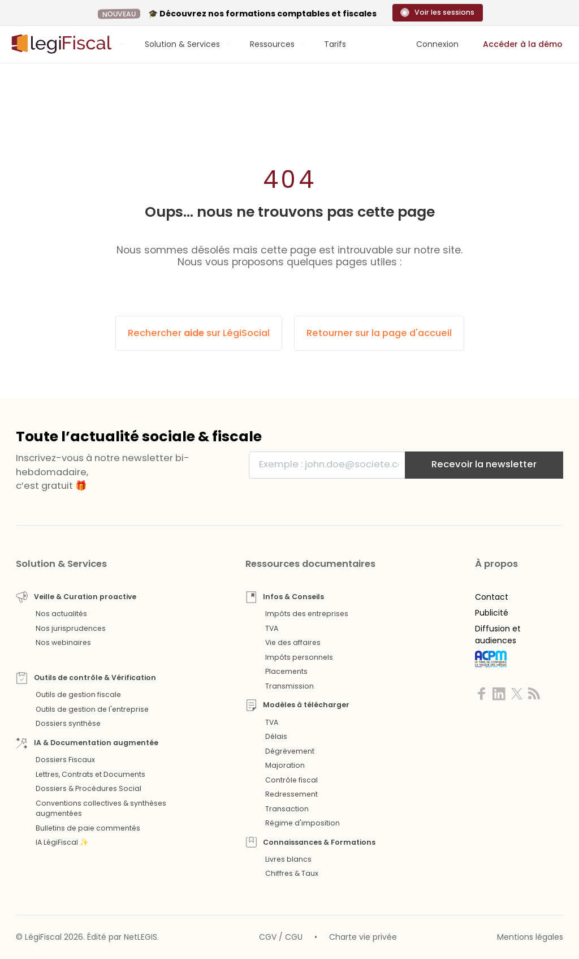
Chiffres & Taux (291, 873)
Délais (276, 736)
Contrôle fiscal (291, 780)
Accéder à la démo (523, 44)
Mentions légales (530, 937)
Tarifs (335, 44)
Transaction (287, 809)
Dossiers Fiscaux (65, 759)
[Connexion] (437, 44)
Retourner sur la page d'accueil (379, 332)
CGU (294, 937)
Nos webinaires (63, 642)
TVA (271, 628)
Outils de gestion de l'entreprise (92, 709)
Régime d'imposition (302, 823)
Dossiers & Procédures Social (88, 788)
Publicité (491, 612)
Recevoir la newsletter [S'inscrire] (484, 464)
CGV (267, 937)
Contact (491, 597)
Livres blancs (288, 859)
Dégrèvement (289, 751)
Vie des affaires (293, 642)
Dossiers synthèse (68, 723)
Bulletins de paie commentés (88, 828)
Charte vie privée (363, 937)
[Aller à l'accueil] (60, 44)
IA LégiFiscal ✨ (62, 842)
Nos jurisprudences (71, 628)
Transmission (289, 686)
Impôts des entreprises (306, 613)
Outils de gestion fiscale (78, 694)
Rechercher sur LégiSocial (199, 332)
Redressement (291, 794)
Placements (286, 671)
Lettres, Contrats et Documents (90, 774)
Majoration (285, 765)
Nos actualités (61, 613)
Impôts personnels (299, 657)
